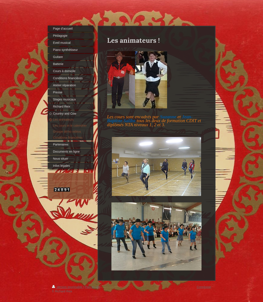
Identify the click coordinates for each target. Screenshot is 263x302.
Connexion (204, 287)
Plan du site (92, 287)
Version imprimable (67, 287)
